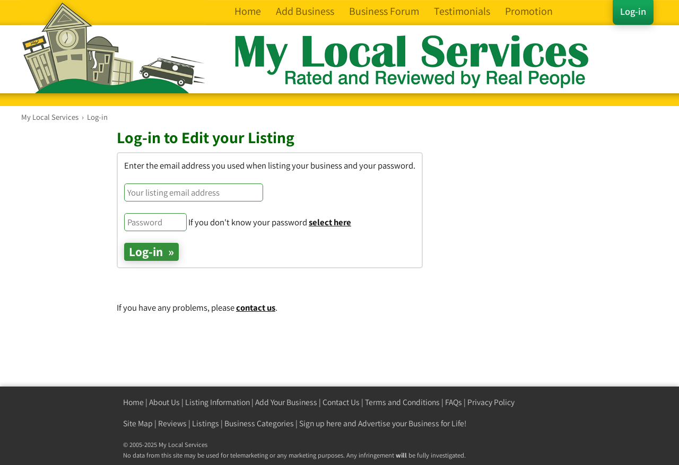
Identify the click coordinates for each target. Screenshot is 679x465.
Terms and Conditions (402, 402)
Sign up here (320, 423)
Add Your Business (286, 402)
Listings (205, 423)
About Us (164, 402)
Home (133, 402)
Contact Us (341, 402)
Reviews (172, 423)
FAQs (453, 402)
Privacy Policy (491, 402)
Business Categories (259, 423)
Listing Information (217, 402)
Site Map (138, 423)
